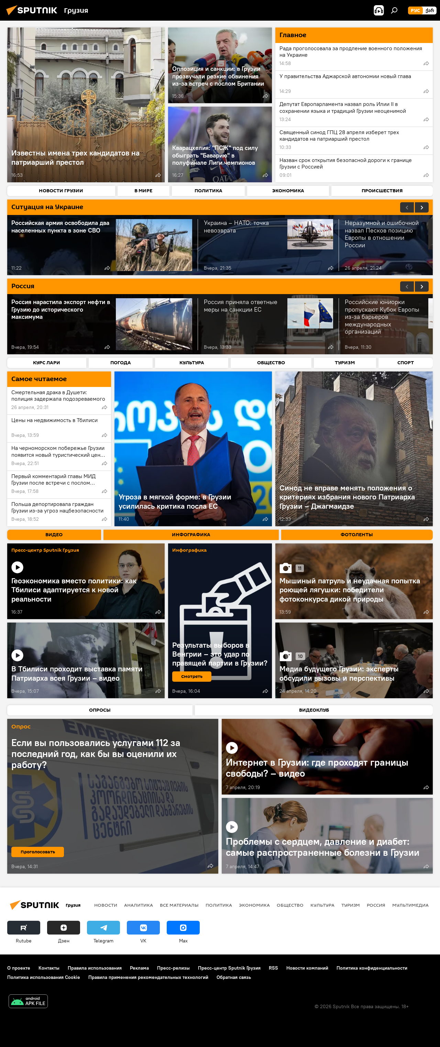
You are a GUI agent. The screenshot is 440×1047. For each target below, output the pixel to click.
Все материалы (179, 905)
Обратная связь (234, 977)
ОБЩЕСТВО (290, 905)
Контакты (48, 968)
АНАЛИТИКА (138, 905)
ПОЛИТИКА (219, 905)
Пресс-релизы (173, 968)
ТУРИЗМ (350, 905)
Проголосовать (38, 852)
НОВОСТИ (105, 905)
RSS (273, 968)
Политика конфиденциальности (372, 968)
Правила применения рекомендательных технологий (148, 977)
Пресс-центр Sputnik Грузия (45, 550)
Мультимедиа (410, 905)
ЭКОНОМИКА (254, 905)
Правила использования (95, 968)
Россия (376, 905)
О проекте (18, 968)
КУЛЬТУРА (322, 905)
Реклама (139, 968)
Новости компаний (307, 968)
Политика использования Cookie (43, 977)
